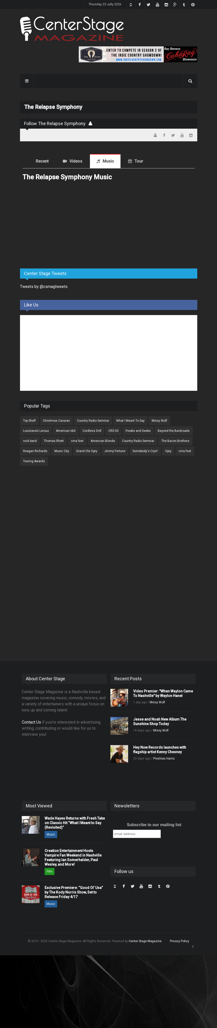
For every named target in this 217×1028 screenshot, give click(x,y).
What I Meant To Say (130, 420)
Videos (75, 161)
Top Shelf (29, 420)
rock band (30, 441)
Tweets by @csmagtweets (44, 286)
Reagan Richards (35, 451)
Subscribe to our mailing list (154, 825)
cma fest (77, 441)
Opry (168, 451)
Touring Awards (34, 461)
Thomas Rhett (54, 441)
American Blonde (103, 441)
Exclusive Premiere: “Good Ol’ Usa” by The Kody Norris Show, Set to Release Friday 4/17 (74, 892)
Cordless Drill (92, 431)
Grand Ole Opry (86, 451)
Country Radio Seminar (93, 420)
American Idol (65, 431)
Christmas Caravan (56, 420)
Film (49, 871)
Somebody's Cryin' (145, 451)
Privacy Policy (179, 941)
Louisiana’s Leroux (36, 431)
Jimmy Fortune (114, 451)
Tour (138, 161)
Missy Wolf (159, 420)
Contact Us (31, 722)
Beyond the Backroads (174, 431)
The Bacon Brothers (175, 441)
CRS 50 (113, 431)
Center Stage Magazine (145, 941)
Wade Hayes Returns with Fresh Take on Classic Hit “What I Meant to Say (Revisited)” (75, 822)
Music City (61, 451)
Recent (42, 161)
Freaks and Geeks (138, 431)
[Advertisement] (58, 225)
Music (108, 161)
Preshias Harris (164, 758)
